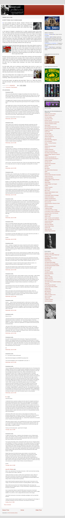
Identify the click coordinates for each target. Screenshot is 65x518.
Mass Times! (47, 190)
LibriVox (46, 144)
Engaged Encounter (49, 130)
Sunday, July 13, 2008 (9, 502)
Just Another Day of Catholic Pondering (53, 281)
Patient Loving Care (49, 278)
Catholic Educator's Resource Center (52, 203)
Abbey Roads (47, 297)
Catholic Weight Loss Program (51, 184)
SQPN (46, 171)
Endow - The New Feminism (50, 143)
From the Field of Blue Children (51, 286)
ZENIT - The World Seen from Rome (52, 219)
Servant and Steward (49, 273)
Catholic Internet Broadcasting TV (51, 158)
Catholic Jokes (48, 165)
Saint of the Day (48, 138)
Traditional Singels (48, 208)
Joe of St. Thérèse (9, 469)
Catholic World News (49, 221)
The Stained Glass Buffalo (50, 262)
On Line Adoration (48, 141)
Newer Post (5, 510)
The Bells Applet (48, 133)
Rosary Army (47, 173)
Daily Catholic (47, 125)
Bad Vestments (48, 291)
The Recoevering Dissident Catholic (52, 265)
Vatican (46, 204)
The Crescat (47, 270)
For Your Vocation (48, 117)
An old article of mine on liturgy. (51, 209)
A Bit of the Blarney (48, 301)
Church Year (47, 131)
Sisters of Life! (48, 216)
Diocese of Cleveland (49, 206)
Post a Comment (7, 504)
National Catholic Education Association (53, 174)
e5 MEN (46, 185)
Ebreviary (47, 166)
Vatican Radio (47, 182)
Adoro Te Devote (48, 296)
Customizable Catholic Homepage (51, 195)
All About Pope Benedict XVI (50, 157)
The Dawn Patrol (48, 267)
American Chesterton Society (51, 123)
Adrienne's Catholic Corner (50, 294)
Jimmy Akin (47, 283)
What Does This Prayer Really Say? (52, 254)
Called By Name (48, 289)
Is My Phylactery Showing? (50, 284)
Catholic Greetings (48, 160)
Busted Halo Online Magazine (51, 139)
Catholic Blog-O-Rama (49, 226)
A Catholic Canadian (49, 299)
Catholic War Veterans (49, 196)
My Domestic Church (49, 280)
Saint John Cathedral (49, 224)
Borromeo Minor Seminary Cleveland (52, 128)
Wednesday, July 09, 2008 (10, 118)
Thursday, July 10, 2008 (10, 429)
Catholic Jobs (47, 227)
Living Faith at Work (49, 118)
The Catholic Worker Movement (51, 170)
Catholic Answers (48, 222)
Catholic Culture (48, 193)
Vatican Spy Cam (48, 229)
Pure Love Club (48, 201)
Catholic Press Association (50, 163)
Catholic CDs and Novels (50, 151)
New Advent (47, 168)
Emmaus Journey (48, 120)
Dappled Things (48, 214)
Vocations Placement (49, 149)
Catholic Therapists (48, 187)
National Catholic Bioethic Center (51, 192)
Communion (8, 87)
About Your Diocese (49, 134)
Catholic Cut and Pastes (50, 115)
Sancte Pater (47, 275)
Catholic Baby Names (49, 178)
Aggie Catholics (48, 293)
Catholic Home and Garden (50, 146)
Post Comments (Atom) (12, 512)
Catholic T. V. (47, 147)
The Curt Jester (48, 268)
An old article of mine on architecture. (52, 211)
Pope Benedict (14, 87)
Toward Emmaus (48, 260)
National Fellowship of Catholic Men (52, 122)
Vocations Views (48, 256)
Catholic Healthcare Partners (50, 200)
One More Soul (48, 161)
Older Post (39, 510)
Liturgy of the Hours (49, 176)
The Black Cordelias (49, 272)
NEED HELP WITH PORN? (50, 113)
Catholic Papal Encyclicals (50, 230)
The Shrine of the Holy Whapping (51, 264)
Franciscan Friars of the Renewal (51, 213)
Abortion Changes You (49, 136)
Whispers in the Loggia (49, 253)
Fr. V (6, 396)
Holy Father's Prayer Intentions (51, 152)
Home (22, 510)
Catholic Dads (47, 288)
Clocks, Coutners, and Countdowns (52, 217)
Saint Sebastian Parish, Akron (51, 126)
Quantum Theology (48, 276)
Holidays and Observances (50, 198)
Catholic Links (47, 188)
